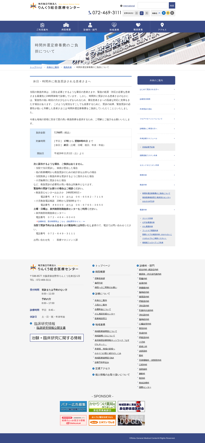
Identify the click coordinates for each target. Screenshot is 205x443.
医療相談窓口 (101, 318)
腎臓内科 (143, 278)
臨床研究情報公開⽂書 (51, 327)
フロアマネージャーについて (151, 119)
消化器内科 (144, 306)
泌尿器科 (143, 351)
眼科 (141, 355)
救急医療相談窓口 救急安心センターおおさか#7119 (156, 200)
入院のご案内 (101, 305)
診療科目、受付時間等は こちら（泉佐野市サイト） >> (60, 221)
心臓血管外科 (145, 324)
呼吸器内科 (144, 301)
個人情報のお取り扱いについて (112, 374)
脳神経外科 (144, 319)
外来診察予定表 (148, 147)
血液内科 (143, 283)
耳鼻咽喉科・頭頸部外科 (150, 360)
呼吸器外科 (144, 337)
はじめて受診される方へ (149, 89)
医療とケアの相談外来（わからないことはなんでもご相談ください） (157, 237)
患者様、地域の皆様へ (105, 348)
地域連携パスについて (105, 336)
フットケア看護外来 (150, 231)
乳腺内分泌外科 (146, 310)
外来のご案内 (53, 67)
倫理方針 (99, 283)
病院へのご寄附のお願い (106, 287)
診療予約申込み (102, 362)
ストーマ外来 (147, 219)
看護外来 (143, 210)
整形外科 (143, 328)
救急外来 (68, 67)
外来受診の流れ (146, 109)
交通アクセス (102, 368)
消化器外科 (144, 315)
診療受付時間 (145, 99)
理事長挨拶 (100, 278)
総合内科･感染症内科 (148, 269)
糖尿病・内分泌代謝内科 (150, 274)
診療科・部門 (147, 265)
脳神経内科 (144, 292)
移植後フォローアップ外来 (152, 243)
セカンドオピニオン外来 (149, 166)
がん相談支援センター (105, 314)
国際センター (145, 387)
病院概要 (100, 271)
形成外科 (143, 333)
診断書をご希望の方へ (148, 129)
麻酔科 (142, 373)
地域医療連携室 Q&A (104, 358)
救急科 (142, 378)
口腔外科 (143, 364)
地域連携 (100, 324)
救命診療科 (144, 382)
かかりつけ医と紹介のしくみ (108, 353)
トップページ (36, 67)
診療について (102, 293)
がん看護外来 (147, 227)
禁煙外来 (143, 176)
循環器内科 (144, 297)
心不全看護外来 (148, 223)
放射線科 (143, 369)
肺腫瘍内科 (144, 287)
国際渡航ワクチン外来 (148, 156)
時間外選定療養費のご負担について (156, 194)
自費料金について (103, 309)
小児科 (142, 342)
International (129, 6)
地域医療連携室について (106, 331)
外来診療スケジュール (148, 139)
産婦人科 (143, 346)
